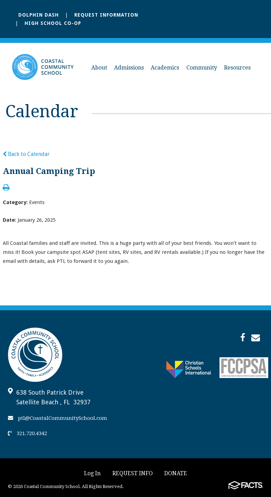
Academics (165, 67)
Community (201, 67)
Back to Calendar (26, 154)
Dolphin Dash (38, 15)
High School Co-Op (53, 23)
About (99, 67)
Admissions (129, 67)
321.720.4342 (27, 433)
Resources (237, 67)
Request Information (106, 15)
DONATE (175, 473)
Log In (92, 473)
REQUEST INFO (132, 473)
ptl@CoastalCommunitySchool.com (57, 418)
